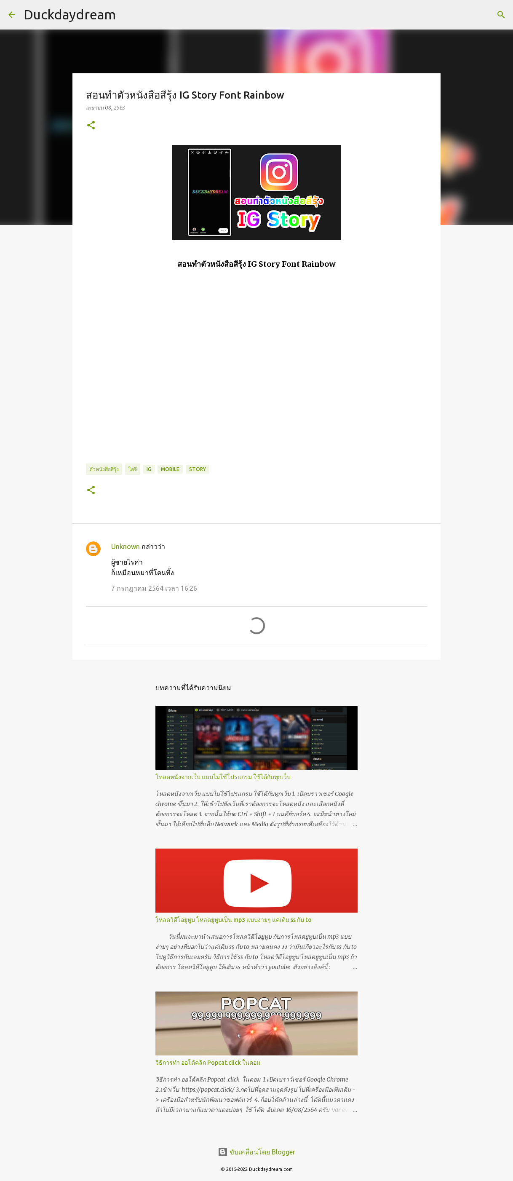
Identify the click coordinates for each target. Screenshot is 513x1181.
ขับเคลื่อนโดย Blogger (256, 1152)
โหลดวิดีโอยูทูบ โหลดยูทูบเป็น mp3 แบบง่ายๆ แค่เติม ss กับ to (233, 919)
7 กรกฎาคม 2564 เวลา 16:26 (154, 588)
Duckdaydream (70, 14)
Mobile (170, 469)
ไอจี (132, 469)
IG (149, 469)
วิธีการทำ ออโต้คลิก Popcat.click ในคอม (207, 1062)
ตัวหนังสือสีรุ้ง (104, 469)
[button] (91, 125)
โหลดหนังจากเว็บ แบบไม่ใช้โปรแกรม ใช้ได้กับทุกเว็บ (223, 777)
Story (197, 469)
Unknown (125, 546)
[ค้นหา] (501, 15)
